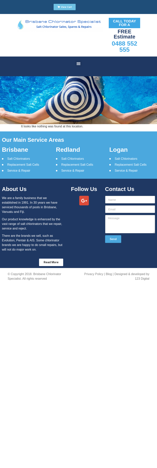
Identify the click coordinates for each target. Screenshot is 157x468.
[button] (78, 63)
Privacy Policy (93, 274)
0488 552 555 (124, 46)
